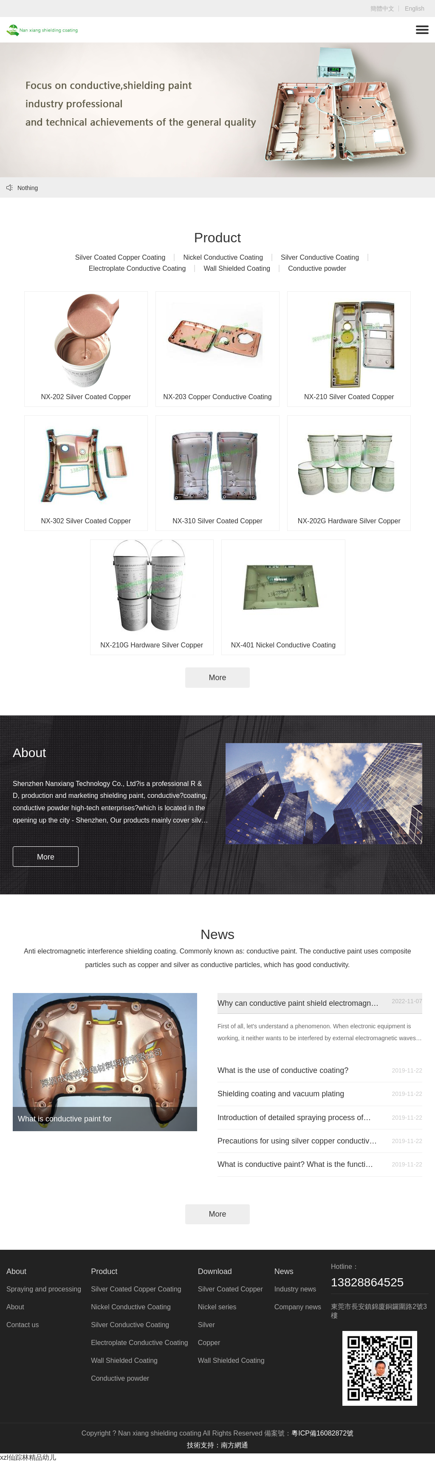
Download (215, 1276)
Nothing (22, 187)
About (16, 1276)
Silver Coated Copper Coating (120, 257)
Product (104, 1276)
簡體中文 (382, 8)
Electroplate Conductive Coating (137, 268)
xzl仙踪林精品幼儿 (28, 1462)
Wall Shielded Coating (236, 268)
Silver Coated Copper (230, 1293)
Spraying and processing (43, 1293)
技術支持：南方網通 (217, 1449)
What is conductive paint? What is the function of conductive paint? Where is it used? (297, 1168)
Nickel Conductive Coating (223, 257)
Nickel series (217, 1311)
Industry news (295, 1293)
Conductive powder (317, 268)
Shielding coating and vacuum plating (297, 1096)
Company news (297, 1311)
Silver (206, 1329)
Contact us (22, 1329)
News (284, 1276)
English (414, 8)
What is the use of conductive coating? (297, 1072)
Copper (209, 1347)
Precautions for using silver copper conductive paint (297, 1144)
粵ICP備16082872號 (322, 1437)
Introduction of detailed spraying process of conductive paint (297, 1120)
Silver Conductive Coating (320, 257)
